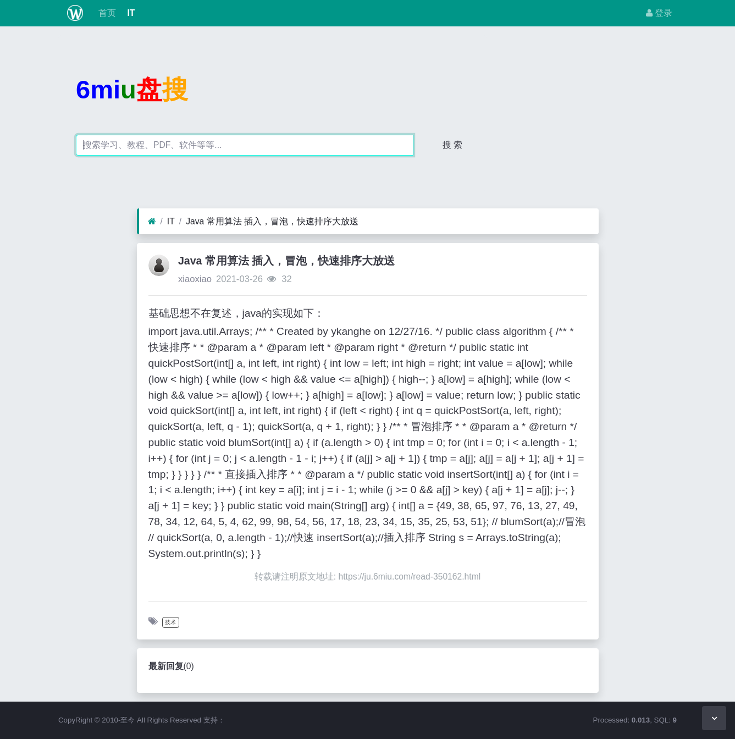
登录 (659, 13)
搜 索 (452, 145)
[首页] (152, 221)
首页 (106, 13)
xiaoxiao (195, 279)
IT (130, 13)
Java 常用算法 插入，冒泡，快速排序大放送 (272, 221)
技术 (170, 622)
